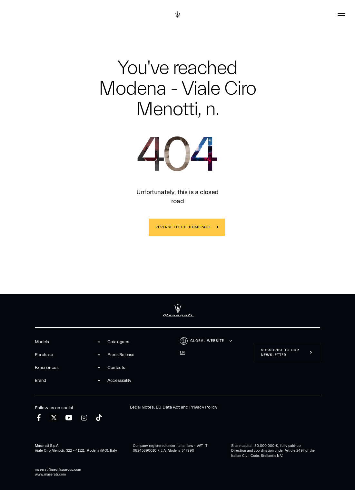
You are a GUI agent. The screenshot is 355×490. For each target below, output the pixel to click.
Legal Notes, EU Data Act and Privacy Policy (173, 407)
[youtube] (69, 418)
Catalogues (118, 341)
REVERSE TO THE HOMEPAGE (183, 227)
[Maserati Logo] (177, 14)
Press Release (120, 354)
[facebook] (39, 418)
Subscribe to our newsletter (280, 352)
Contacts (116, 367)
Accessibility (119, 380)
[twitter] (54, 418)
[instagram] (84, 418)
